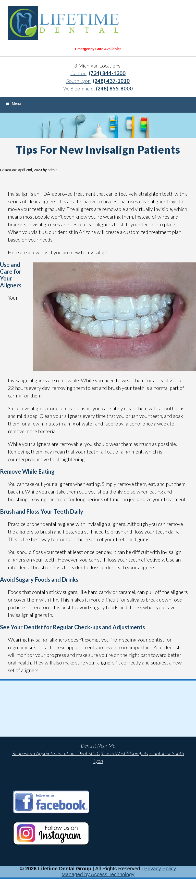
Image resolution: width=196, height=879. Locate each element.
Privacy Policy (160, 868)
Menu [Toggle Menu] (13, 103)
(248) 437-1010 (111, 81)
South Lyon (78, 81)
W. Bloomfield (78, 88)
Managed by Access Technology (98, 874)
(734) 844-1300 (107, 73)
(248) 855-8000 (114, 88)
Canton (78, 73)
